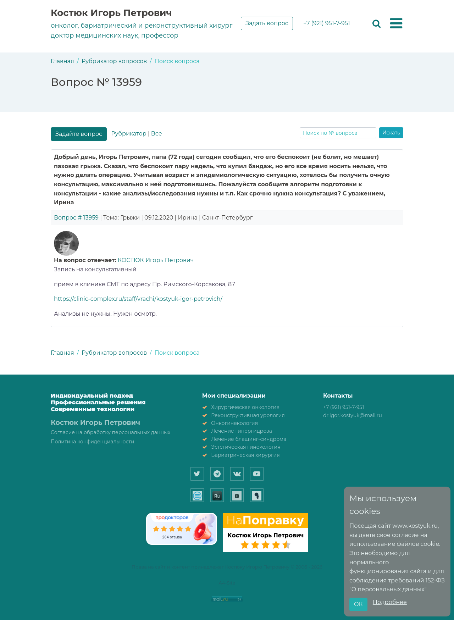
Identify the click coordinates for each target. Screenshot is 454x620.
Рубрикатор (128, 133)
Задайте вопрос (78, 134)
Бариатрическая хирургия (245, 455)
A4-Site (227, 583)
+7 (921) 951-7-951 (326, 23)
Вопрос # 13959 (76, 217)
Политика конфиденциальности (92, 441)
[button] (396, 23)
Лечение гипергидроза (241, 431)
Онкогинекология (234, 423)
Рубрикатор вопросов (114, 61)
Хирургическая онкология (245, 407)
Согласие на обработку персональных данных (110, 432)
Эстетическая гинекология (245, 447)
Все (156, 133)
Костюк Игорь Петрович (111, 12)
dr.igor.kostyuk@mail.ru (352, 415)
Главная (62, 61)
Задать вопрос (266, 23)
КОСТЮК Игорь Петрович (156, 260)
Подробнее (390, 602)
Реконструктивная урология (248, 415)
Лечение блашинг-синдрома (248, 439)
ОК (358, 604)
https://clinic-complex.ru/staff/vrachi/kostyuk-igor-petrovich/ (138, 298)
